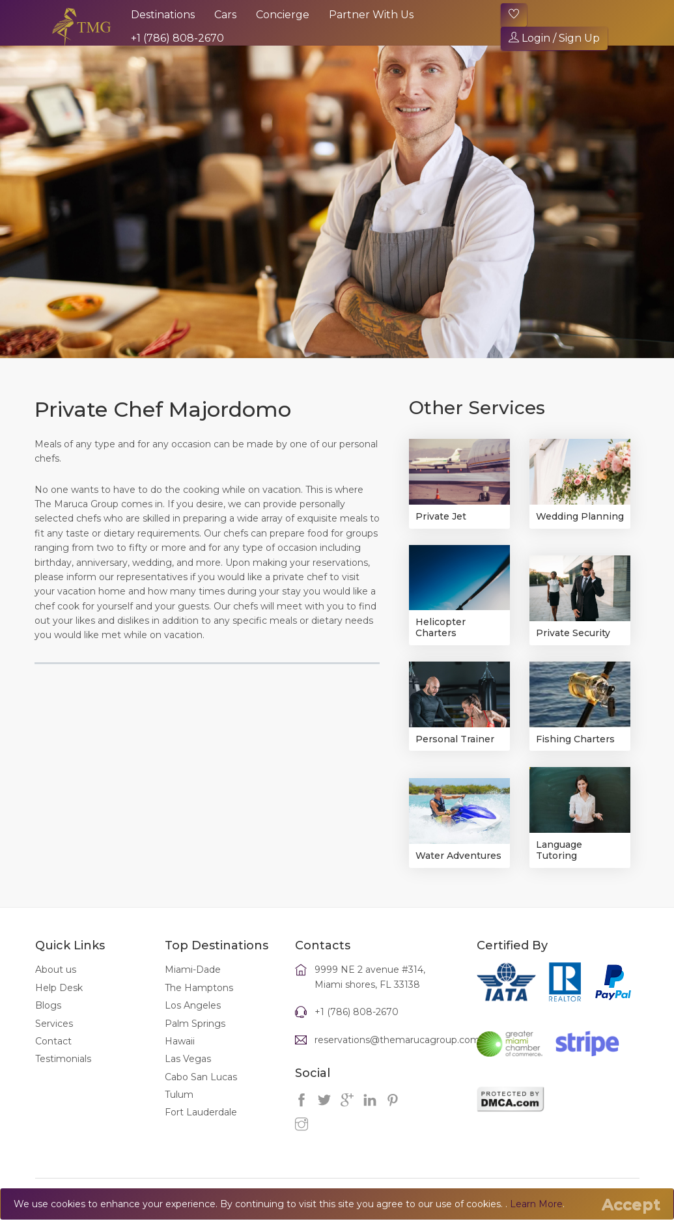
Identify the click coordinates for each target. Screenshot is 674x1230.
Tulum (179, 1094)
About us (55, 969)
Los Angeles (193, 1005)
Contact (53, 1041)
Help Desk (59, 988)
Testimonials (63, 1059)
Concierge (282, 14)
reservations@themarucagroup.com (397, 1040)
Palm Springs (195, 1023)
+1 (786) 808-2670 (177, 38)
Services (54, 1023)
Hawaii (180, 1041)
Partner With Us (371, 14)
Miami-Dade (193, 969)
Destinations (163, 14)
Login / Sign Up (554, 38)
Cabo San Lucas (201, 1077)
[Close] (631, 1204)
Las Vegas (188, 1059)
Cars (225, 14)
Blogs (48, 1005)
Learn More (536, 1204)
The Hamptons (199, 988)
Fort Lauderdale (201, 1112)
